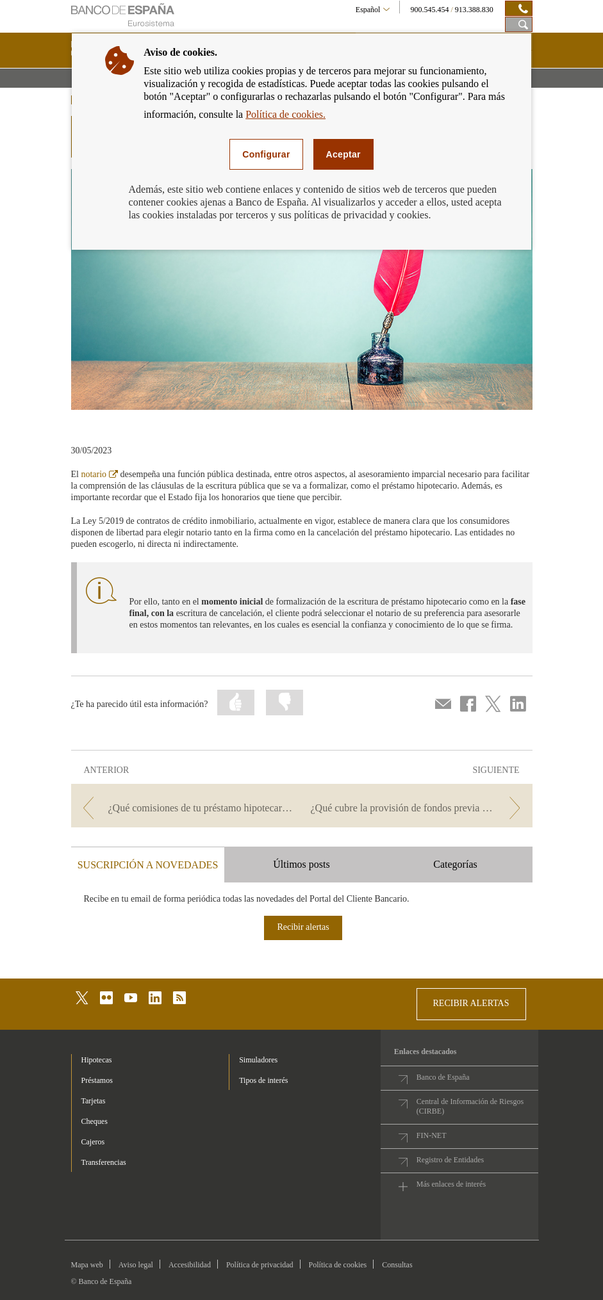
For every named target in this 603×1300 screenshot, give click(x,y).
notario (99, 474)
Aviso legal (136, 1264)
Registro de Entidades (450, 1159)
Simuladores (258, 1059)
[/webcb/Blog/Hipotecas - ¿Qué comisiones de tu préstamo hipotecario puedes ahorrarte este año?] (185, 808)
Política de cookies (338, 1264)
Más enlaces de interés (451, 1184)
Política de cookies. (285, 114)
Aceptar (343, 154)
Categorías (455, 864)
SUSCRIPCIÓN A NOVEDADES (148, 864)
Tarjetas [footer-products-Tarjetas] (93, 1100)
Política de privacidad (259, 1264)
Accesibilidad (190, 1264)
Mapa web (87, 1264)
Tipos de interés (263, 1080)
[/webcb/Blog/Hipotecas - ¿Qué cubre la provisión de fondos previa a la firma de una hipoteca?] (418, 808)
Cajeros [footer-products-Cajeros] (93, 1141)
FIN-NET (432, 1135)
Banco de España (443, 1077)
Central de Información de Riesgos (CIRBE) (470, 1106)
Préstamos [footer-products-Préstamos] (97, 1080)
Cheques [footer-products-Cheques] (94, 1121)
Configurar (266, 154)
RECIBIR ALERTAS (471, 1003)
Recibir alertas (303, 927)
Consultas (397, 1264)
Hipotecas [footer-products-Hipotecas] (96, 1059)
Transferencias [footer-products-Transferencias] (103, 1162)
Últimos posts (301, 864)
